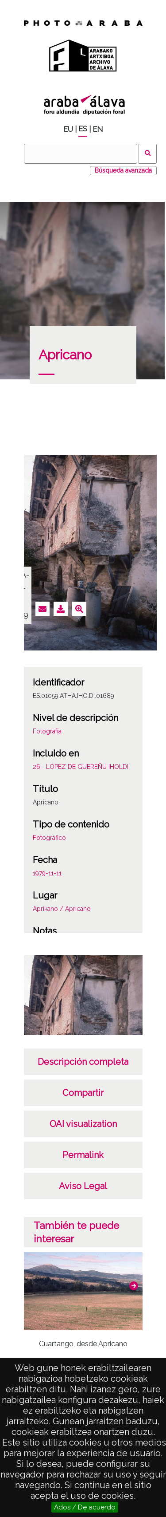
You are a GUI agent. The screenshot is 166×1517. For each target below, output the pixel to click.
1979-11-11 (47, 873)
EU (68, 129)
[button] (133, 1285)
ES (82, 129)
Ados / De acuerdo (85, 1507)
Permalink (83, 1155)
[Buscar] (80, 154)
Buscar (148, 154)
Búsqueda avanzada (123, 170)
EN (98, 129)
